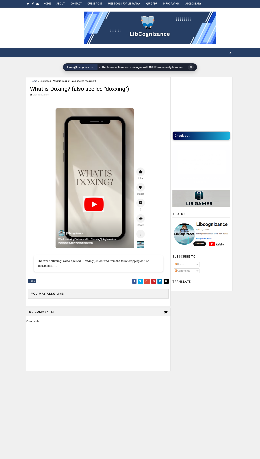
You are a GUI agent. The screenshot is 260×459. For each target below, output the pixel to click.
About (61, 3)
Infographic (171, 3)
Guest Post (94, 3)
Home (47, 3)
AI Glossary (193, 3)
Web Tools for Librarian (124, 3)
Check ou (182, 136)
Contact (76, 3)
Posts (179, 264)
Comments (182, 270)
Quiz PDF (151, 3)
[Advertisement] (98, 388)
